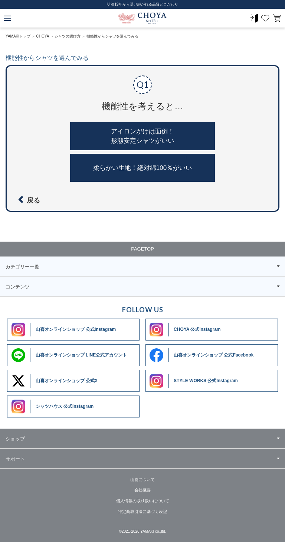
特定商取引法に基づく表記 (142, 511)
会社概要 (142, 490)
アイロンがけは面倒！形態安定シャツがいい (142, 136)
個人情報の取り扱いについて (142, 501)
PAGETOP (142, 249)
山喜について (142, 479)
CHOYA (142, 18)
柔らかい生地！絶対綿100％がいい (142, 167)
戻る (33, 200)
